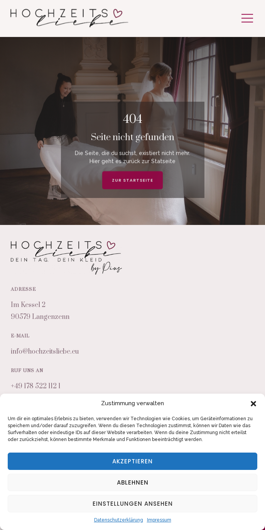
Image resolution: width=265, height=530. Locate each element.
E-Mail (20, 336)
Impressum (159, 520)
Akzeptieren (132, 461)
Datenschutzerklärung (118, 520)
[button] (253, 404)
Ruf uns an (27, 371)
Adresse (23, 289)
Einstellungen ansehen (133, 504)
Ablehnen (133, 482)
